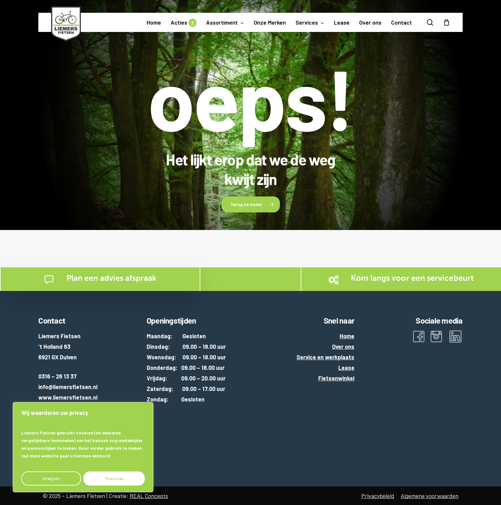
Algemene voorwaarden (430, 495)
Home (347, 336)
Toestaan (114, 478)
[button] (250, 204)
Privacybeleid (377, 495)
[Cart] (446, 22)
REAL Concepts (149, 495)
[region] (83, 447)
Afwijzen (51, 478)
